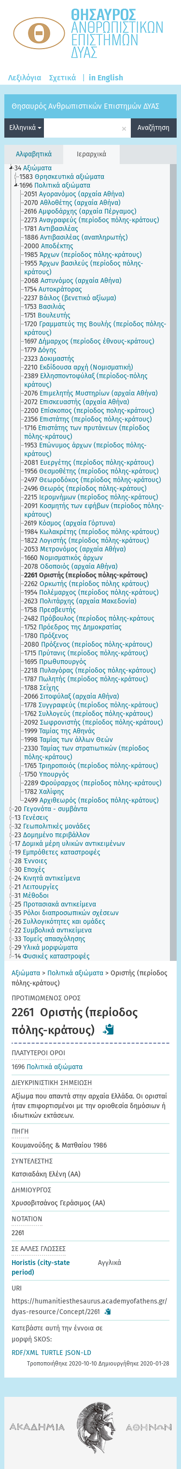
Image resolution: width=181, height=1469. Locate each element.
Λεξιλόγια (25, 77)
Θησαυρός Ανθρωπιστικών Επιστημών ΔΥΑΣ (85, 106)
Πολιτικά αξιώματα (75, 973)
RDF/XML (25, 1353)
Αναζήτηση (153, 128)
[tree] (90, 562)
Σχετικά (62, 77)
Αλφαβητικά (34, 154)
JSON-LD (78, 1353)
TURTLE (52, 1353)
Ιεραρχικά (91, 154)
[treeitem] (37, 168)
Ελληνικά (25, 128)
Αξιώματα (26, 973)
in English (106, 77)
